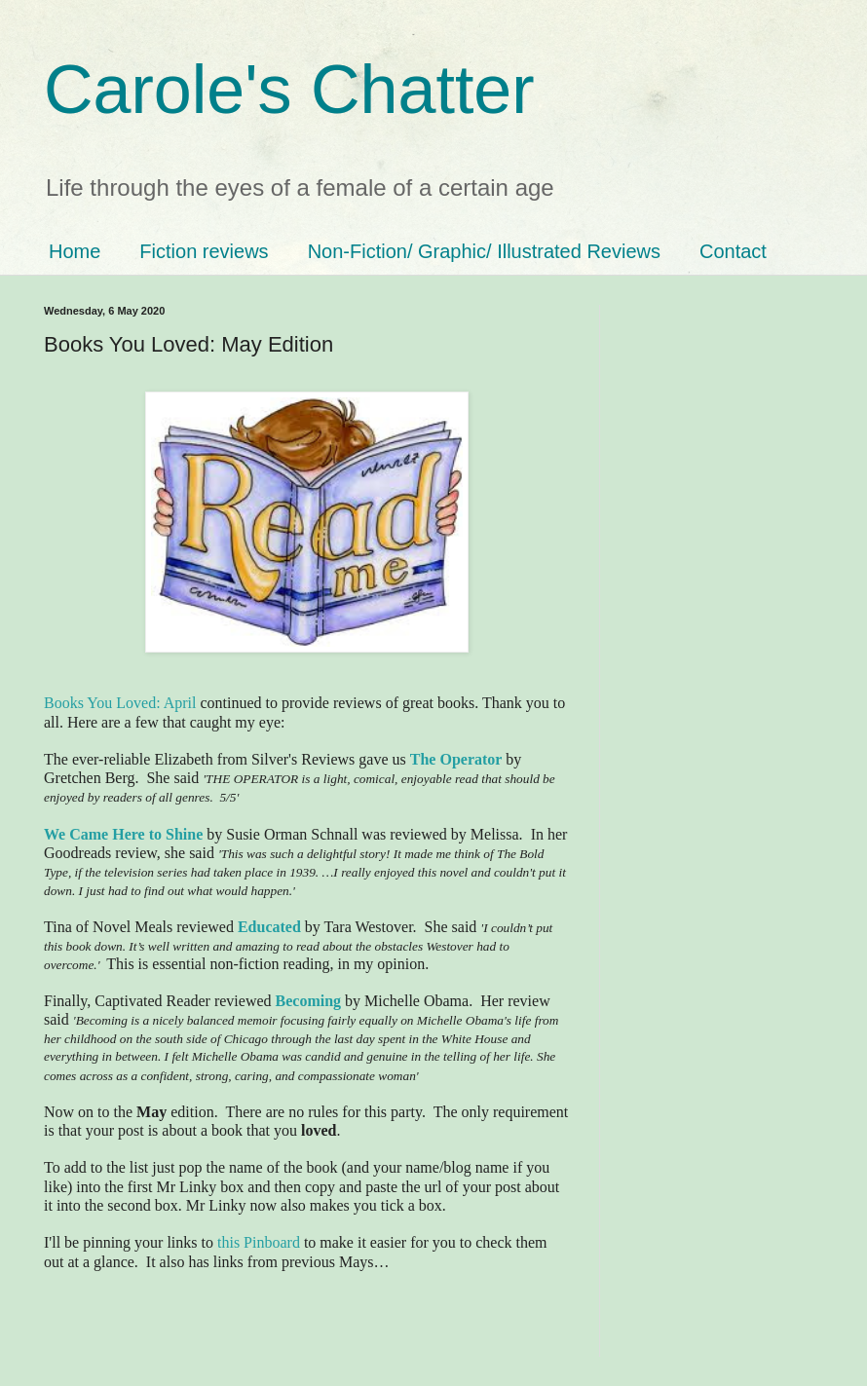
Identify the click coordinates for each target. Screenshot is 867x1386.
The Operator (456, 759)
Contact (733, 251)
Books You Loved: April (120, 702)
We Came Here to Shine (123, 834)
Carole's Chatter (289, 90)
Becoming (309, 1001)
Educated (269, 926)
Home (74, 251)
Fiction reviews (203, 251)
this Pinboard (258, 1242)
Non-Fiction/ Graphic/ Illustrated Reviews (484, 251)
